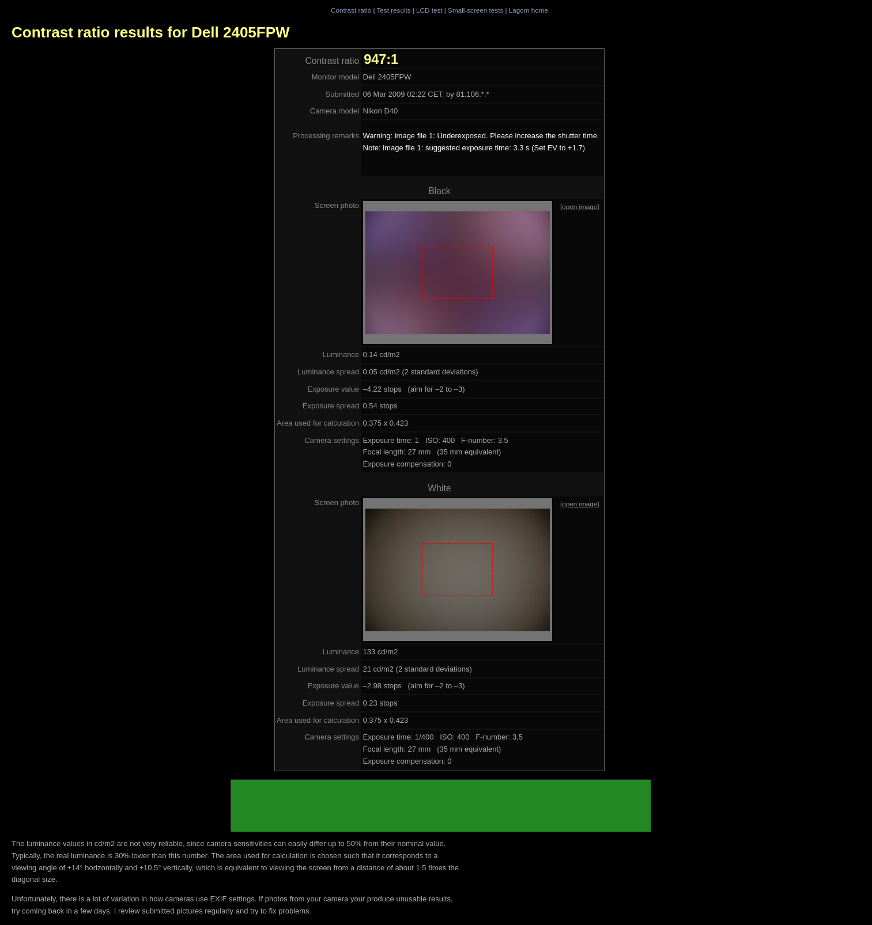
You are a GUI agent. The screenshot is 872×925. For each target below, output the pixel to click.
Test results (393, 10)
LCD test (429, 10)
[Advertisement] (441, 806)
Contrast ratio (351, 10)
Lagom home (528, 10)
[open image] (579, 206)
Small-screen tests (475, 10)
